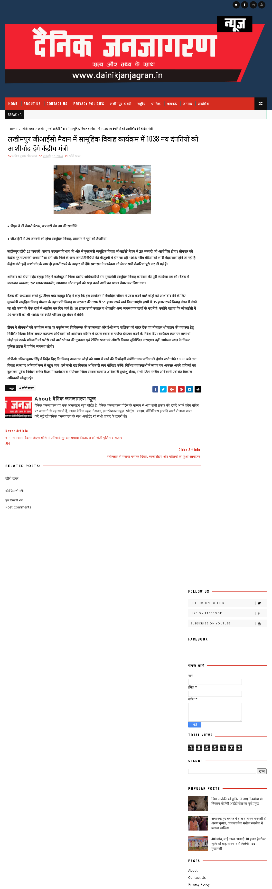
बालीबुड (236, 626)
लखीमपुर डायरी (120, 103)
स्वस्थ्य (194, 720)
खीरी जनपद (225, 558)
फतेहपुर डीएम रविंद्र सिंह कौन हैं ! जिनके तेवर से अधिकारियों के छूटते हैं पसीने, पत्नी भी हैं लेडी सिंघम (231, 789)
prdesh (196, 745)
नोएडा (241, 600)
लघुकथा (249, 677)
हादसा (234, 720)
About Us (32, 103)
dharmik (238, 728)
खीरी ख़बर (242, 549)
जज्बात (194, 592)
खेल (193, 575)
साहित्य (194, 711)
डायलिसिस (196, 600)
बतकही (194, 626)
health (196, 737)
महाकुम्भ (219, 652)
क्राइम (219, 532)
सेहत (213, 711)
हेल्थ (216, 728)
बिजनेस (194, 635)
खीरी (193, 549)
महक (241, 643)
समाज (218, 703)
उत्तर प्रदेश (219, 515)
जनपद (187, 103)
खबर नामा (240, 541)
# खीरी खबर (26, 398)
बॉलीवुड (215, 635)
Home (13, 103)
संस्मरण (233, 694)
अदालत (218, 507)
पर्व (210, 609)
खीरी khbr (197, 566)
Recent (208, 434)
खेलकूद (213, 575)
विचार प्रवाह (196, 686)
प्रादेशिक (203, 103)
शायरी (243, 686)
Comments (247, 434)
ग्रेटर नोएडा (235, 575)
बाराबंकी (215, 626)
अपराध (239, 507)
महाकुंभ (194, 652)
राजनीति (195, 660)
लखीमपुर (195, 677)
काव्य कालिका (245, 524)
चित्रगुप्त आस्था (218, 583)
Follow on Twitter (228, 140)
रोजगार (213, 669)
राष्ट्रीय (141, 103)
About (193, 407)
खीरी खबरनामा (198, 558)
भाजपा (235, 635)
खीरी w (221, 566)
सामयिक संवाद (241, 703)
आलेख (194, 515)
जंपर (240, 583)
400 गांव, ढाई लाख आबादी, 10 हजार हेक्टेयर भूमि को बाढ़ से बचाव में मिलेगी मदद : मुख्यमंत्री (238, 380)
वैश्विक (220, 686)
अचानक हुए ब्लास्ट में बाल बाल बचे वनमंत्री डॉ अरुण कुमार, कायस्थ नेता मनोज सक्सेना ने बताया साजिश (238, 360)
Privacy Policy (199, 421)
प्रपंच (193, 618)
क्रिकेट (219, 541)
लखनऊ (172, 103)
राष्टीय (216, 660)
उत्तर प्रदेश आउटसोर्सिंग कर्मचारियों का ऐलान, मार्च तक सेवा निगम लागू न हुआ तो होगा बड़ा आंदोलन (232, 809)
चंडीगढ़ (194, 583)
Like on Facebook (228, 150)
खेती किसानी (245, 566)
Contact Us (57, 103)
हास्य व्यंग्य (196, 728)
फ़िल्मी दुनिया (238, 618)
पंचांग (193, 609)
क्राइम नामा (240, 532)
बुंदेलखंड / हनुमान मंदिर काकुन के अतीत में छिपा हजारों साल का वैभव (230, 847)
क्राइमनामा (196, 541)
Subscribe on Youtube (228, 161)
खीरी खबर (28, 129)
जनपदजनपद (242, 592)
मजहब (194, 643)
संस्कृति (212, 694)
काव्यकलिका (197, 532)
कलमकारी (244, 515)
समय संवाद (196, 703)
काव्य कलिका (216, 524)
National (244, 737)
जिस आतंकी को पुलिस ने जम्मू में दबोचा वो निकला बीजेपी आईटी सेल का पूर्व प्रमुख (237, 338)
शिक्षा (193, 694)
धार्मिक (156, 103)
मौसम (240, 652)
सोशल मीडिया (237, 711)
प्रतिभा (229, 609)
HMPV (219, 737)
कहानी (194, 524)
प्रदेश (247, 609)
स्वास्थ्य (213, 720)
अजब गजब (196, 507)
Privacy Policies (88, 103)
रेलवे (193, 669)
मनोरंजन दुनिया (218, 643)
